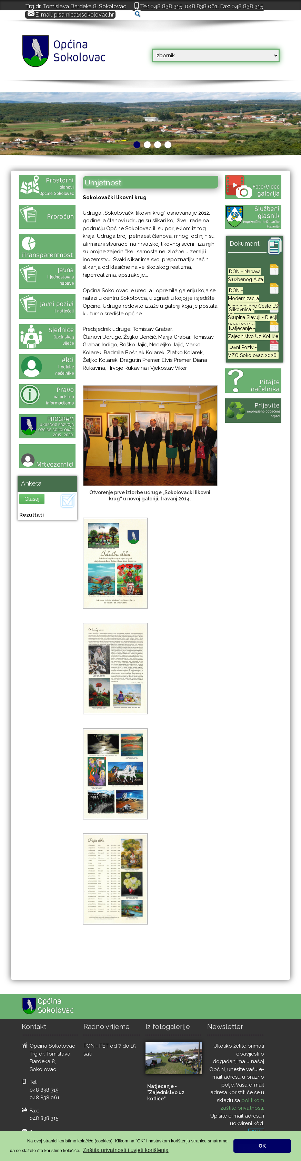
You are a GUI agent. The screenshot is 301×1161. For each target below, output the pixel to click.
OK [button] (262, 1146)
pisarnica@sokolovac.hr (84, 14)
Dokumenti (245, 243)
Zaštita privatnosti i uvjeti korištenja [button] (126, 1150)
